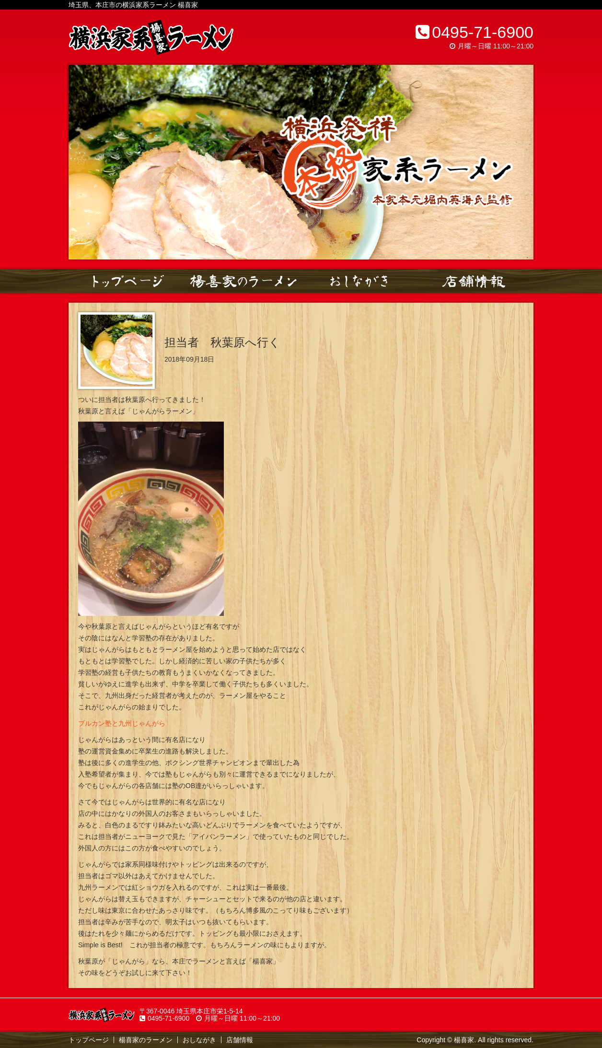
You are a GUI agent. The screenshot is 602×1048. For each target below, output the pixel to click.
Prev (81, 162)
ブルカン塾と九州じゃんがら (121, 723)
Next (521, 162)
